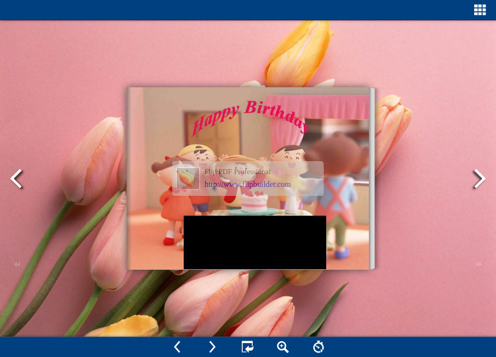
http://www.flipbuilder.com (248, 184)
